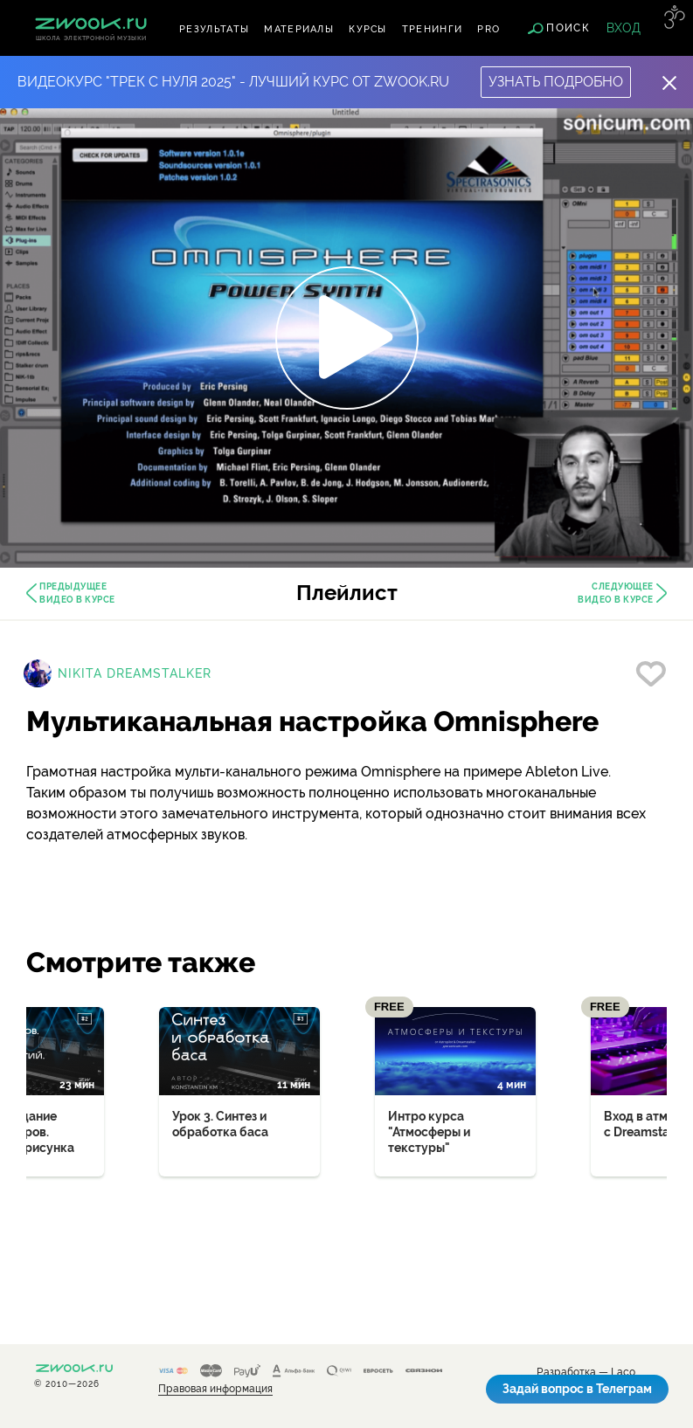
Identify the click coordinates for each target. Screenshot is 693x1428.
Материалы (299, 29)
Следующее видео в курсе (616, 593)
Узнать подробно (556, 81)
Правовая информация (215, 1389)
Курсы (368, 29)
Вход (623, 28)
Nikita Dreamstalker (134, 673)
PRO (488, 29)
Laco (623, 1372)
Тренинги (432, 29)
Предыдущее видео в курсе (77, 593)
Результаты (214, 29)
